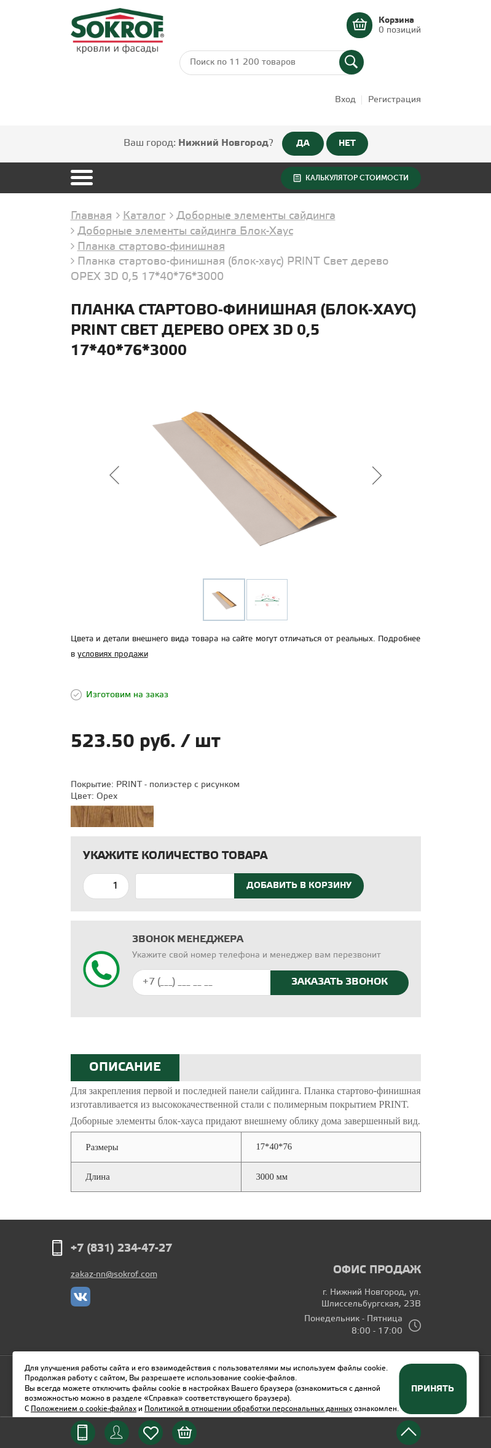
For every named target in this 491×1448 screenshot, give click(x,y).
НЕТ (347, 143)
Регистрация (394, 100)
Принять (432, 1388)
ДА (303, 143)
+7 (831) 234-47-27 (121, 1248)
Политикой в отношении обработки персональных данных (248, 1409)
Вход (345, 100)
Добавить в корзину (299, 885)
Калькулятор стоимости (357, 178)
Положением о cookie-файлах (83, 1409)
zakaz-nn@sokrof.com (114, 1275)
